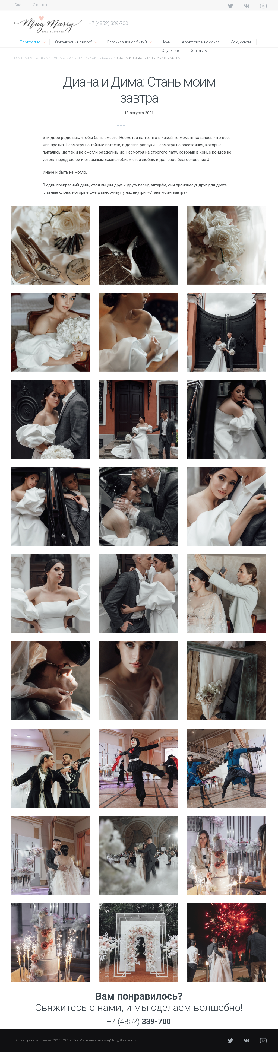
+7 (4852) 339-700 (108, 23)
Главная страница (31, 57)
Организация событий (127, 42)
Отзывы (40, 5)
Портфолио (30, 42)
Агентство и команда (201, 42)
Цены (166, 42)
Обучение (170, 50)
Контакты (198, 50)
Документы (241, 42)
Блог (18, 5)
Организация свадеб (73, 42)
